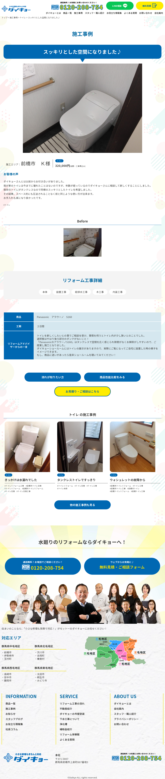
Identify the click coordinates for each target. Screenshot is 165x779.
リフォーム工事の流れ (72, 703)
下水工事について (70, 719)
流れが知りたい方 (52, 377)
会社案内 (158, 12)
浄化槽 (63, 724)
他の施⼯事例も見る (82, 505)
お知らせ (10, 713)
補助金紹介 (66, 729)
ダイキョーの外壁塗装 (72, 713)
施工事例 (78, 12)
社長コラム (12, 729)
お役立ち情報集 (114, 12)
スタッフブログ (14, 719)
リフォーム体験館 (70, 734)
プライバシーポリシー (126, 719)
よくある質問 (130, 12)
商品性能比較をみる (112, 377)
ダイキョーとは (53, 12)
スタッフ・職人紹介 (94, 12)
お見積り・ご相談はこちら (82, 391)
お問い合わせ (145, 12)
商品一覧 (67, 12)
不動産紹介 (66, 708)
